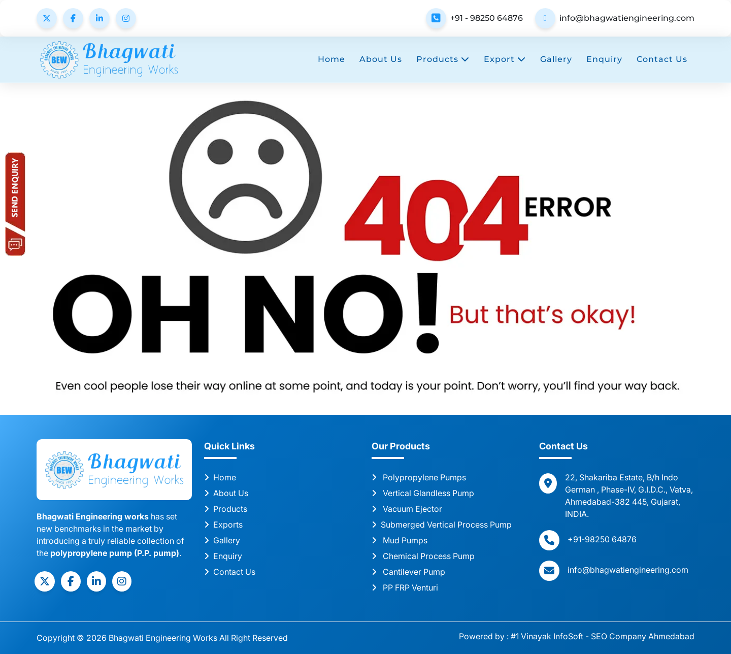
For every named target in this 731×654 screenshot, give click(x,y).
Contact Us (662, 59)
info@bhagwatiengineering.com (626, 18)
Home (331, 59)
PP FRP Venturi (405, 587)
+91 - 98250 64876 (486, 18)
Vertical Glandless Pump (423, 493)
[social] (45, 581)
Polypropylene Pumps (419, 477)
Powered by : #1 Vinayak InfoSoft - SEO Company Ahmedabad (576, 636)
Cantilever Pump (408, 572)
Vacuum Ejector (407, 509)
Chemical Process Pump (423, 556)
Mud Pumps (399, 540)
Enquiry (604, 59)
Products (443, 59)
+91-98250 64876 (602, 539)
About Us (380, 59)
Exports (223, 524)
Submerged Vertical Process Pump (442, 524)
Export (505, 59)
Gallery (556, 59)
